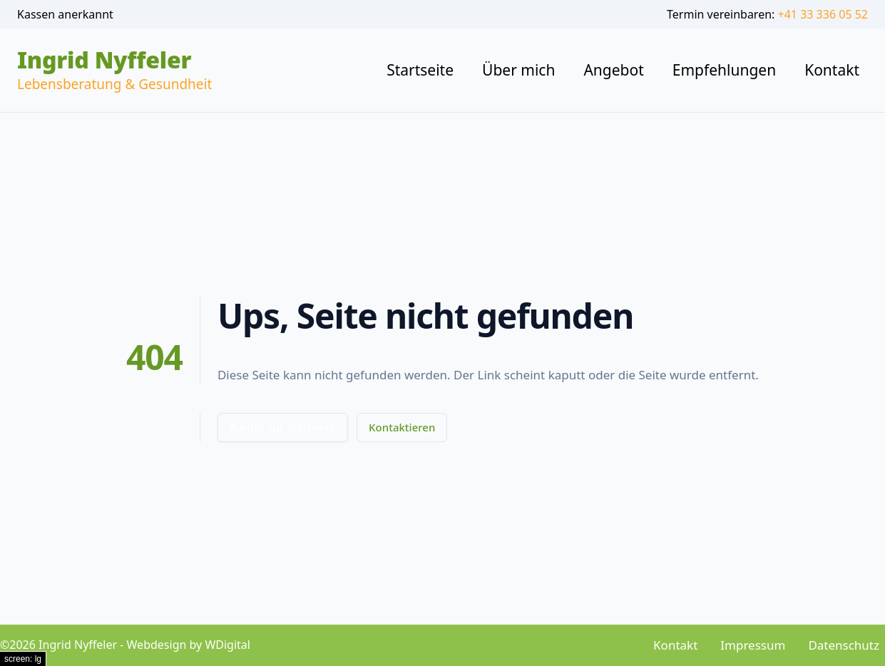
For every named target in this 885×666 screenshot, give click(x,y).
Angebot (613, 70)
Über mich (518, 70)
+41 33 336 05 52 (823, 14)
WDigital (227, 644)
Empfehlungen (724, 70)
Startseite (420, 70)
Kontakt (831, 70)
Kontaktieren (402, 427)
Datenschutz (843, 645)
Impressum (752, 645)
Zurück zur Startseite (283, 427)
